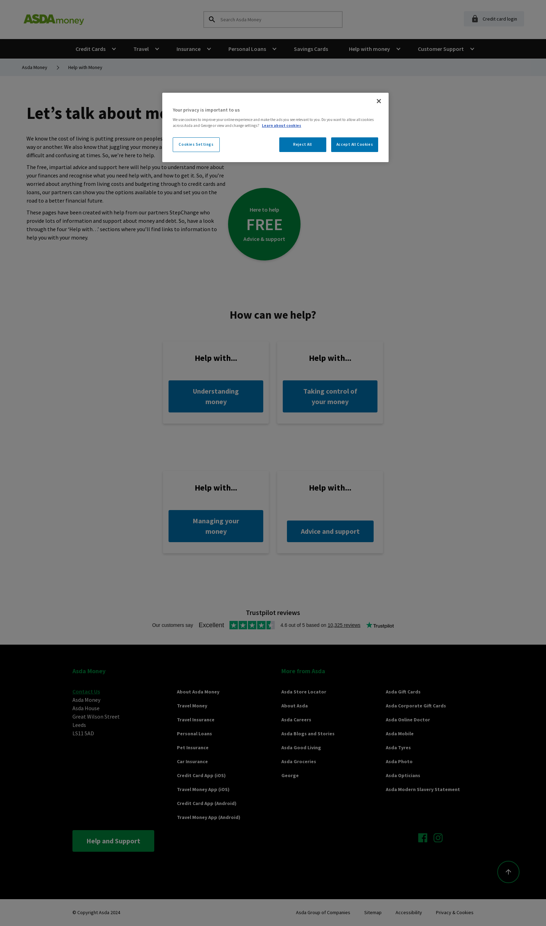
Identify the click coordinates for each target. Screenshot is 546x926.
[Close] (379, 101)
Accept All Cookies (354, 144)
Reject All (302, 144)
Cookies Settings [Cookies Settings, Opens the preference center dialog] (196, 144)
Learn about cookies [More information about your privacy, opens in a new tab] (281, 125)
